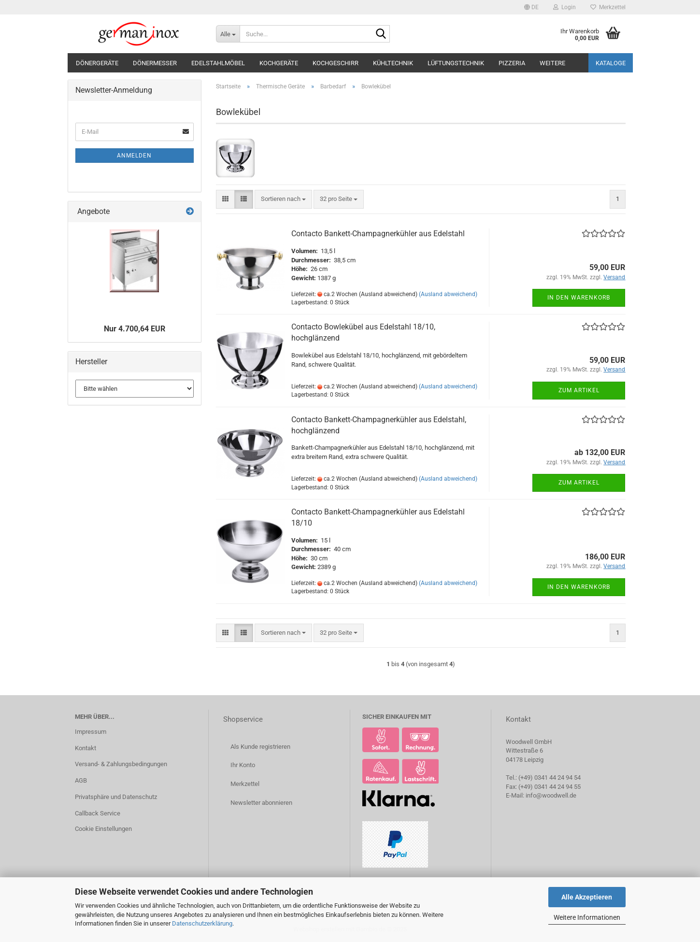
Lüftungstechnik (456, 63)
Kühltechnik (393, 63)
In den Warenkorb (578, 297)
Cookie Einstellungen (103, 828)
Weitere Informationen (587, 917)
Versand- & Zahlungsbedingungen (121, 764)
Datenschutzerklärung (202, 923)
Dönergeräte (97, 63)
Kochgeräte (278, 63)
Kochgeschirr (335, 63)
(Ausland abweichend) (448, 294)
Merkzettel (608, 7)
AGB (81, 780)
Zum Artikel (579, 390)
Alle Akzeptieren (586, 897)
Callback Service (97, 813)
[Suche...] (228, 34)
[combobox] (283, 199)
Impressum (90, 731)
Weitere (552, 63)
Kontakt (85, 748)
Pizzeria (512, 63)
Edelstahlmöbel (218, 63)
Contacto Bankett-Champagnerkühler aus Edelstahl (378, 233)
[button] (531, 7)
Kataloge (611, 63)
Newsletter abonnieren (261, 802)
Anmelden (134, 155)
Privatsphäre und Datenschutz (116, 796)
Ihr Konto (242, 765)
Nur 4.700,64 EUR (134, 328)
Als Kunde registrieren (260, 746)
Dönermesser (155, 63)
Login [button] (564, 7)
